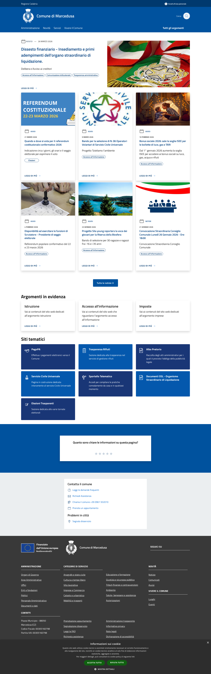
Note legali (111, 631)
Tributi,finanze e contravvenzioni (122, 585)
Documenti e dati (29, 605)
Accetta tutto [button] (94, 662)
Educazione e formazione (118, 574)
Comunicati (154, 580)
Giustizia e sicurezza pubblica (120, 579)
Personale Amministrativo (34, 600)
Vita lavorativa (71, 585)
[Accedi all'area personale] (175, 3)
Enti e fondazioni (29, 590)
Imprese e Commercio (74, 590)
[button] (105, 669)
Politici (24, 595)
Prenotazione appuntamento (77, 621)
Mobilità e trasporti (73, 600)
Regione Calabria (29, 3)
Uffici (23, 585)
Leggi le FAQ (70, 631)
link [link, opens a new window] (133, 656)
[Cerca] (186, 16)
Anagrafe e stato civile (74, 574)
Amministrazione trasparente (120, 621)
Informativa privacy (115, 626)
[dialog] (105, 657)
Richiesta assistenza (73, 636)
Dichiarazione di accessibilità (120, 636)
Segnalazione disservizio (75, 626)
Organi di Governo (30, 574)
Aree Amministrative (31, 580)
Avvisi (29, 41)
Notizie (145, 221)
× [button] (208, 643)
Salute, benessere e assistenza (121, 595)
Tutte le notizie (105, 283)
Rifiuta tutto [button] (117, 662)
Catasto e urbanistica (74, 595)
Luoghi (152, 599)
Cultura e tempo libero (74, 580)
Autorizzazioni (113, 600)
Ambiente (111, 590)
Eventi (152, 604)
